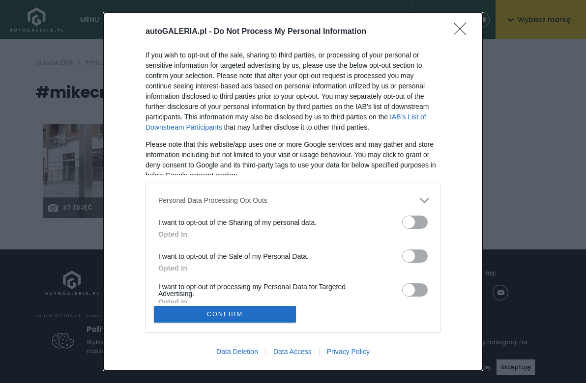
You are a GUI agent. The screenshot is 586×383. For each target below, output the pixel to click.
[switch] (415, 221)
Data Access (292, 352)
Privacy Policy (348, 352)
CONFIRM (225, 314)
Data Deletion (237, 352)
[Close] (463, 31)
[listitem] (293, 200)
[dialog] (293, 191)
